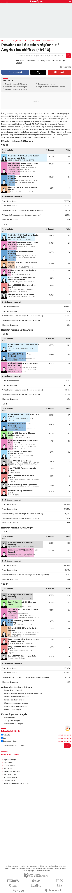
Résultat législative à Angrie (14, 700)
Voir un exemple (64, 735)
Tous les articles (57, 866)
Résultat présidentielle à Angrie (16, 697)
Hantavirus (8, 768)
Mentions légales (60, 868)
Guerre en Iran (9, 766)
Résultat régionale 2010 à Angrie (16, 89)
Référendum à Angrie (12, 709)
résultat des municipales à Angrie (33, 132)
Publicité (41, 866)
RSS (64, 866)
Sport (4, 738)
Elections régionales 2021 (15, 40)
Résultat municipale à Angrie (15, 706)
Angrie (40, 87)
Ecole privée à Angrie (12, 721)
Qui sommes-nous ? (12, 866)
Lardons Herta (9, 780)
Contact (48, 866)
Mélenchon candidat (12, 771)
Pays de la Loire (34, 40)
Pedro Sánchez (10, 774)
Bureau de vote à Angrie (13, 690)
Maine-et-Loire (48, 40)
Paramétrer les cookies (39, 868)
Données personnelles (23, 868)
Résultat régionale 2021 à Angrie (16, 84)
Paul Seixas (8, 762)
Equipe (23, 866)
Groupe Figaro (27, 870)
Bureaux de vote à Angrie (46, 84)
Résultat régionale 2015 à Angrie (16, 87)
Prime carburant (10, 777)
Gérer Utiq (50, 868)
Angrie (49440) (9, 717)
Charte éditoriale (32, 866)
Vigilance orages (10, 760)
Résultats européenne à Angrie (16, 703)
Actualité (5, 735)
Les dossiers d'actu (9, 741)
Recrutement (10, 868)
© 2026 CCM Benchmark (41, 870)
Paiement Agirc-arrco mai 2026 (16, 783)
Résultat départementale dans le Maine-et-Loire (23, 693)
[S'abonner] (36, 745)
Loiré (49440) (31, 60)
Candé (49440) (44, 60)
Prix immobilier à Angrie (13, 724)
